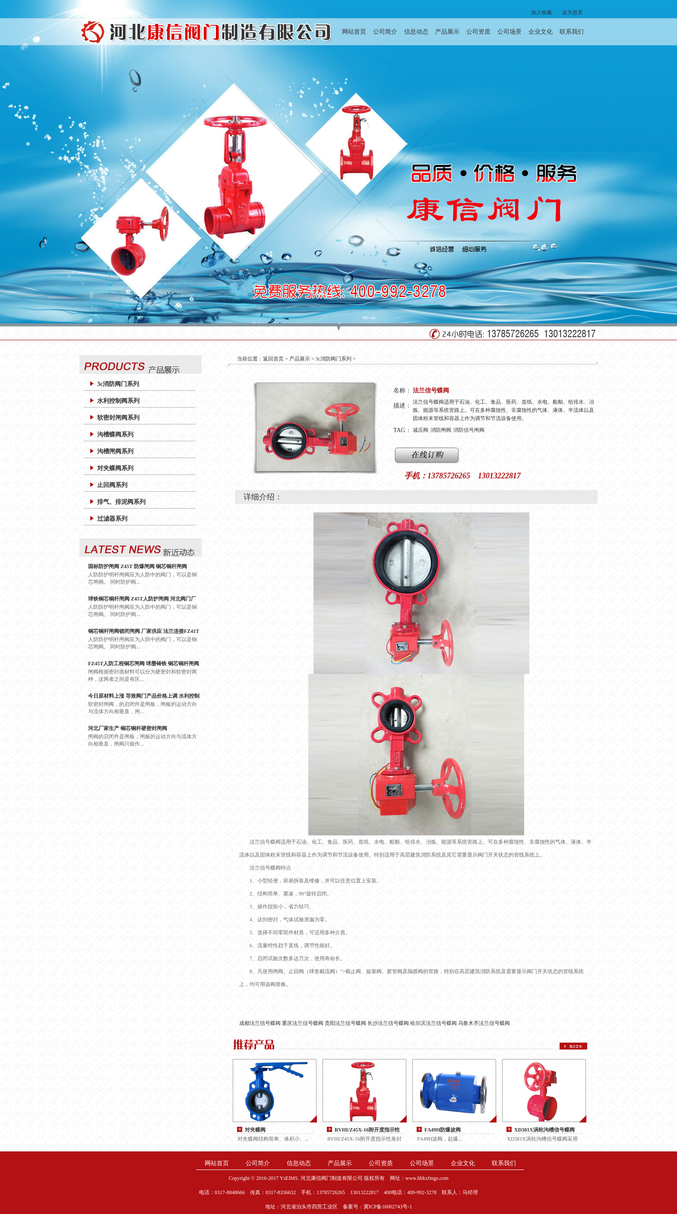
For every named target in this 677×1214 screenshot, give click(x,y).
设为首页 (572, 12)
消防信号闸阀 (468, 430)
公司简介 (385, 31)
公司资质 (478, 31)
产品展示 (447, 31)
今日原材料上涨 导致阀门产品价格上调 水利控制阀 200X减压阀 (143, 696)
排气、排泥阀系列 (121, 502)
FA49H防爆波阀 (442, 1130)
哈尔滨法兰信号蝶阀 (433, 1023)
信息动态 (416, 31)
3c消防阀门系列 (118, 384)
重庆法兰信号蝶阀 (302, 1023)
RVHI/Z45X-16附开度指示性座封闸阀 (367, 1130)
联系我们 (572, 31)
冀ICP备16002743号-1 (388, 1207)
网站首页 (354, 31)
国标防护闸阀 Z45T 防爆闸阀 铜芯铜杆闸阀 (137, 566)
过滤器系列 (112, 518)
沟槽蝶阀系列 (115, 434)
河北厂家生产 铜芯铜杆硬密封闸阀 (127, 728)
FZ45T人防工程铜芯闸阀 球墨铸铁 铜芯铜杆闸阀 (143, 664)
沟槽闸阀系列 (115, 451)
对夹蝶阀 (255, 1130)
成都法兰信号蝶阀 (260, 1023)
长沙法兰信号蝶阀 (388, 1023)
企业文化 (540, 31)
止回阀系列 (112, 485)
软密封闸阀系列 (118, 417)
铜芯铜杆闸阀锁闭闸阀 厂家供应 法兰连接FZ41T (143, 631)
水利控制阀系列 (118, 401)
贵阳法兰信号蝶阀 (345, 1023)
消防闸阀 (440, 430)
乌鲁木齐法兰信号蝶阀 (484, 1023)
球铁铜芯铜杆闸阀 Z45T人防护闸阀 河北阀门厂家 (142, 599)
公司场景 (509, 31)
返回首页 (273, 359)
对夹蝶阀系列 (115, 468)
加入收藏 (541, 12)
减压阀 (420, 430)
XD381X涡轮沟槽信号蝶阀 (544, 1130)
